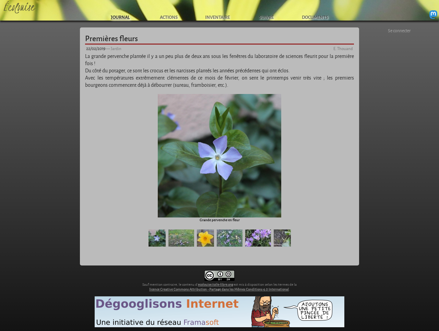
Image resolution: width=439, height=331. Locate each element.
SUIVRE (266, 17)
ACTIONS (169, 17)
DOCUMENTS (315, 17)
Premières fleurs (111, 38)
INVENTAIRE (217, 17)
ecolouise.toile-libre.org (215, 284)
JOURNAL (120, 17)
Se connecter (399, 30)
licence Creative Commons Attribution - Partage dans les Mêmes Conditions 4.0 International (219, 289)
